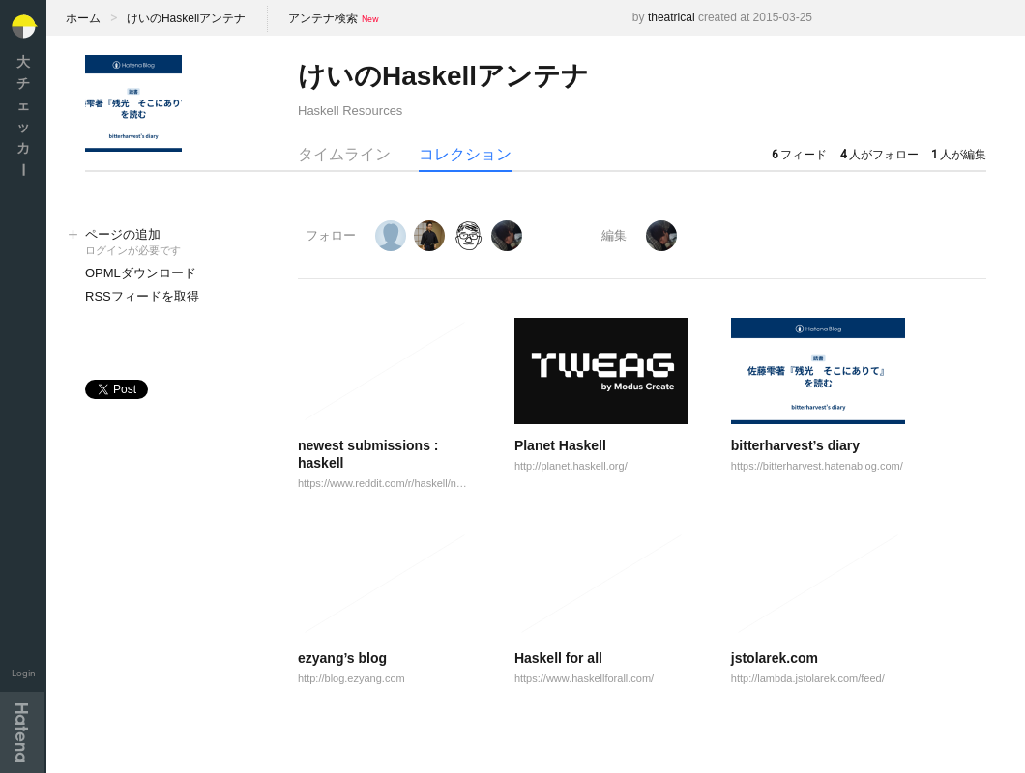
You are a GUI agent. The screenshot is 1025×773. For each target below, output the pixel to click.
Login (24, 673)
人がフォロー (879, 154)
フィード (799, 154)
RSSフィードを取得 (142, 296)
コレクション (465, 154)
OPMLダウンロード (140, 273)
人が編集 (958, 154)
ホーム (83, 18)
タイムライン (344, 154)
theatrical (671, 17)
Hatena (22, 732)
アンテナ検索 (323, 18)
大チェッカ (23, 115)
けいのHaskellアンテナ (186, 18)
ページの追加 (172, 243)
